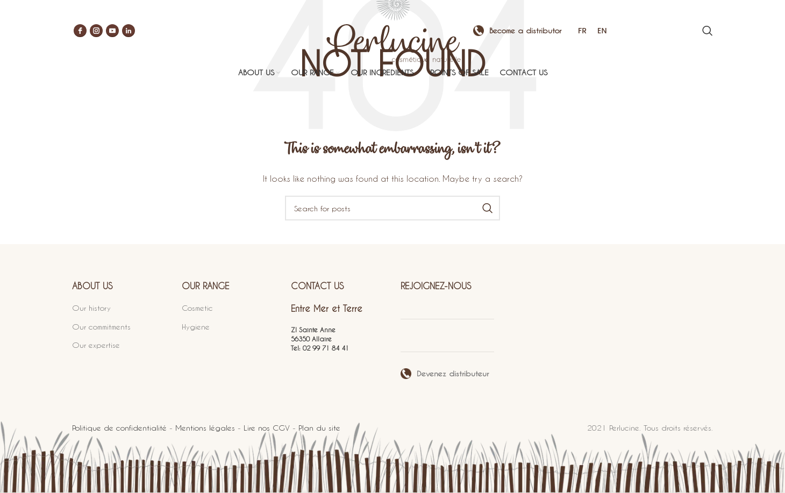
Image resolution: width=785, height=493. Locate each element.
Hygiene (196, 326)
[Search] (707, 32)
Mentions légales (205, 427)
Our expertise (96, 344)
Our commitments (101, 326)
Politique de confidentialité (119, 427)
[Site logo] (392, 30)
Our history (91, 307)
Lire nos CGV (267, 427)
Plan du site (319, 427)
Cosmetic (197, 307)
